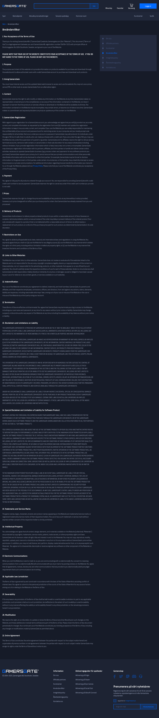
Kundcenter (138, 16)
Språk (152, 16)
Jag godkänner (127, 701)
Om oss (109, 38)
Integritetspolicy (112, 58)
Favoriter (120, 8)
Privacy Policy (38, 166)
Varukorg (131, 8)
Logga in (148, 6)
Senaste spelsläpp (62, 16)
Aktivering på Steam (83, 679)
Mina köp (108, 8)
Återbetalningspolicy (113, 63)
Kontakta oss (111, 67)
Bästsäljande (17, 16)
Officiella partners (112, 43)
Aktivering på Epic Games (84, 684)
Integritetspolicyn (131, 701)
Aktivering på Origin (82, 675)
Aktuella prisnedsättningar (38, 16)
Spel (3, 16)
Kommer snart (81, 16)
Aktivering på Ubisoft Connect (86, 692)
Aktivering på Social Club (84, 688)
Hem (4, 24)
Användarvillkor (111, 53)
